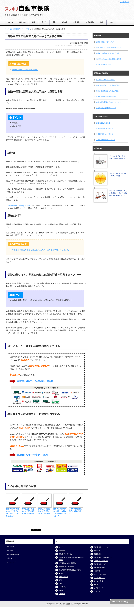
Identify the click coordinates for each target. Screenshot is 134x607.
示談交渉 (97, 551)
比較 (54, 22)
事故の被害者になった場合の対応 (107, 91)
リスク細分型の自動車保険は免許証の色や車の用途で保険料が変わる (40, 250)
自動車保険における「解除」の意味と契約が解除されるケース (60, 511)
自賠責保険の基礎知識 (66, 566)
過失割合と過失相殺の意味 (105, 80)
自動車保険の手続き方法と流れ (25, 70)
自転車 (61, 590)
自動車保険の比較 (100, 564)
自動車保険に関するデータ (105, 140)
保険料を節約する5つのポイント (107, 42)
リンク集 (97, 591)
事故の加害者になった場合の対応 (107, 85)
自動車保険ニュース (101, 547)
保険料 (64, 22)
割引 (101, 22)
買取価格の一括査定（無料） (34, 454)
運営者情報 (10, 546)
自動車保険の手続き (66, 554)
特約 (111, 22)
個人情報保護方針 (12, 554)
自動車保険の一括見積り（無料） (36, 381)
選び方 (43, 22)
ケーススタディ (99, 578)
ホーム (10, 22)
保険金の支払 (63, 577)
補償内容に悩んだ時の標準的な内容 (108, 48)
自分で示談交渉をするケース (106, 108)
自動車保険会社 (99, 568)
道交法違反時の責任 (103, 123)
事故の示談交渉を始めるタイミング (108, 102)
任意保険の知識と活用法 (67, 563)
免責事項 (9, 550)
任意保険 (76, 22)
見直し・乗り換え (100, 574)
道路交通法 (98, 554)
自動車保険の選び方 (101, 561)
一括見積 (97, 571)
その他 (96, 585)
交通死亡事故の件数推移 (104, 134)
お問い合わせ (11, 558)
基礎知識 (22, 22)
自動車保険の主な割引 (104, 64)
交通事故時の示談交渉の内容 (106, 97)
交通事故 (62, 594)
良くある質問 (98, 581)
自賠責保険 (90, 22)
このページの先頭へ (123, 602)
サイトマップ (11, 562)
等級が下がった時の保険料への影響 (108, 59)
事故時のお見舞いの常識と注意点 (107, 53)
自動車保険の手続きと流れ (19, 205)
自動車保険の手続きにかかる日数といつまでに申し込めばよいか (13, 511)
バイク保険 (62, 587)
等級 (33, 22)
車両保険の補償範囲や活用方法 (70, 570)
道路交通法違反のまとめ (104, 128)
